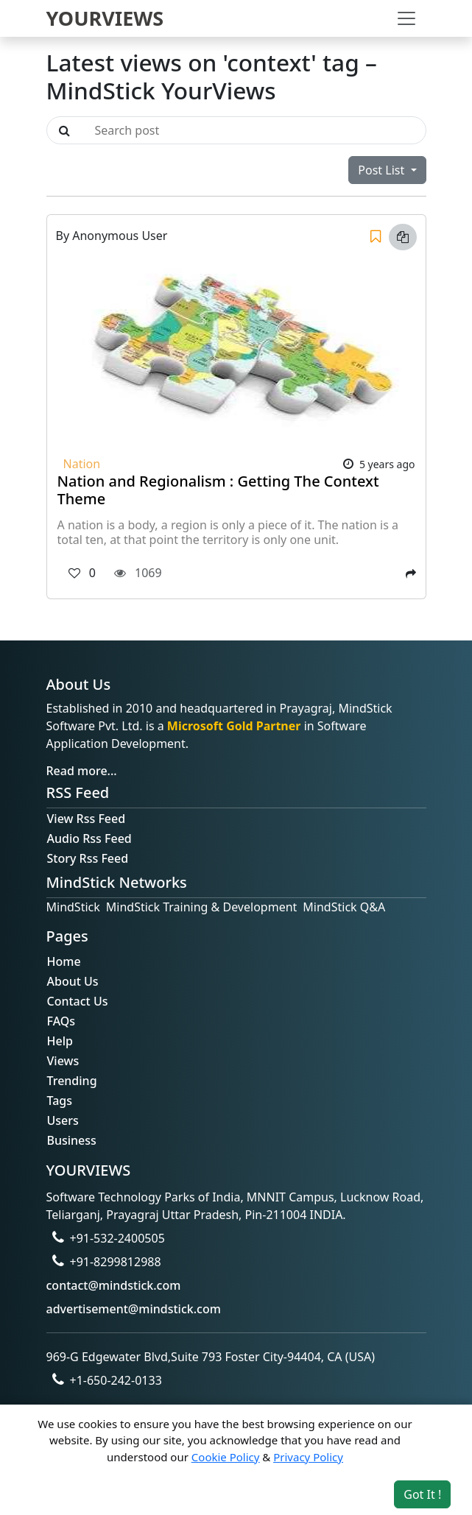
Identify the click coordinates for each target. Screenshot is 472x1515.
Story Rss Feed (88, 858)
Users (63, 1120)
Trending (72, 1081)
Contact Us (77, 1001)
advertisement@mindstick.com (133, 1309)
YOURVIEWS (105, 18)
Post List (382, 170)
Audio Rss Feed (89, 838)
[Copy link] (403, 237)
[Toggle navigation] (406, 18)
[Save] (375, 237)
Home (64, 961)
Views (63, 1061)
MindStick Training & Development (201, 907)
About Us (73, 981)
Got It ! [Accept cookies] (422, 1494)
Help (60, 1041)
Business (71, 1140)
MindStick (73, 907)
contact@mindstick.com (113, 1285)
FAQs (61, 1021)
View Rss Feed (86, 819)
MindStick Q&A (344, 907)
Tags (60, 1100)
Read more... (81, 771)
